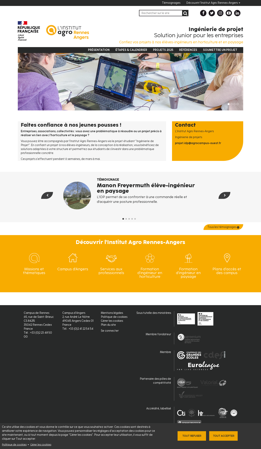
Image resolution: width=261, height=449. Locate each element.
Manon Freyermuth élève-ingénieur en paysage (146, 188)
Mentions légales (112, 313)
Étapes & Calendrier (131, 50)
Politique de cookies (14, 444)
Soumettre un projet (220, 50)
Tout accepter (223, 435)
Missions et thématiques (34, 271)
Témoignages (171, 3)
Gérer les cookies (40, 444)
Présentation (99, 50)
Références (188, 50)
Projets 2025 (163, 50)
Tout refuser (191, 435)
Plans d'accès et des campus (227, 271)
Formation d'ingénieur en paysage (188, 273)
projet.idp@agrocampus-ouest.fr (198, 143)
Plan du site (108, 325)
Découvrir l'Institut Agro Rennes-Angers (213, 3)
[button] (42, 203)
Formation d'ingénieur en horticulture (149, 273)
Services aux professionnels (111, 271)
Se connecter (110, 330)
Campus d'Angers (72, 269)
